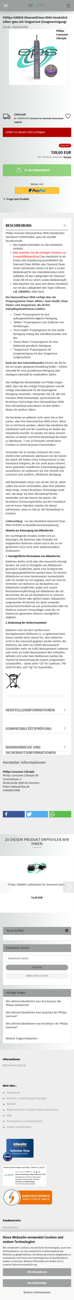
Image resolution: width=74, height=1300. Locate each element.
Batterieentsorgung (14, 1065)
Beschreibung (19, 225)
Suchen (37, 967)
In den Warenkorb (33, 170)
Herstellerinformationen (30, 710)
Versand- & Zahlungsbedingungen (27, 1098)
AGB (9, 1115)
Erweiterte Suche (37, 976)
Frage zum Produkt (18, 199)
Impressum (13, 1092)
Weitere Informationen (37, 1292)
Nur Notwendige (37, 1283)
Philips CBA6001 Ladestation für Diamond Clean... (37, 884)
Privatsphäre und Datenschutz (25, 1121)
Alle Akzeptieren (37, 1272)
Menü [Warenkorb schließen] (6, 5)
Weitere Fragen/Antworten (21, 1038)
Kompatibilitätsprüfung (29, 728)
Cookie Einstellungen (19, 1127)
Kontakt (11, 1104)
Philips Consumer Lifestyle (62, 34)
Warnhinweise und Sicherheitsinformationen (31, 748)
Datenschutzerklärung (24, 1264)
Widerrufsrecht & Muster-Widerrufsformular (32, 1109)
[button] (14, 814)
